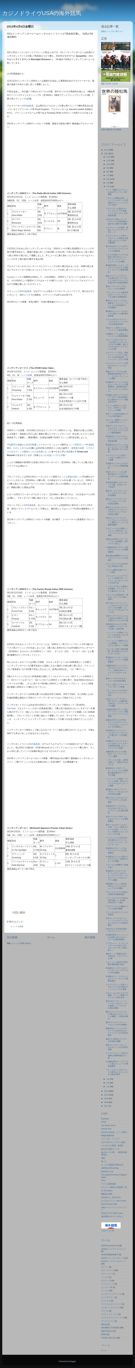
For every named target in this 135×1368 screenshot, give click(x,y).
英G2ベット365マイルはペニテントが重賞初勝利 (117, 329)
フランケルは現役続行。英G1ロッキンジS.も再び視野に (117, 597)
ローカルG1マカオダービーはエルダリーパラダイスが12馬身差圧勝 (117, 321)
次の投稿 (12, 937)
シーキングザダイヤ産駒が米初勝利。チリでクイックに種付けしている (117, 588)
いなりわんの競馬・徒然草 (112, 1145)
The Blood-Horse (108, 1125)
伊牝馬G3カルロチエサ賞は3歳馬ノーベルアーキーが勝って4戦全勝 (116, 626)
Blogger (72, 1361)
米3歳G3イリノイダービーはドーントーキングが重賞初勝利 (117, 978)
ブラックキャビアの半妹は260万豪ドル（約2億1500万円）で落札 (117, 900)
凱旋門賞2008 (107, 1331)
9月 (108, 168)
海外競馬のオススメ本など (112, 1216)
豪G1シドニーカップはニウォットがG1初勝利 (116, 287)
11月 (108, 160)
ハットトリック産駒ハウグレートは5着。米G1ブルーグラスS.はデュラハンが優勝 (117, 782)
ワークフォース (107, 1321)
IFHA (103, 1180)
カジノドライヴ (107, 1270)
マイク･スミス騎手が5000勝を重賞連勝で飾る (117, 963)
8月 (108, 172)
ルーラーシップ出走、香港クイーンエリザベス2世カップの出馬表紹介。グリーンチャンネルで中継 (117, 356)
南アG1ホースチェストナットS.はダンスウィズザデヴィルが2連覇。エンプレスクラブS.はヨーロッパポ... (117, 607)
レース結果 (33, 200)
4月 (108, 186)
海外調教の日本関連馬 (110, 1328)
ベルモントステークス (110, 1307)
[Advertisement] (38, 45)
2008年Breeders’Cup (110, 1246)
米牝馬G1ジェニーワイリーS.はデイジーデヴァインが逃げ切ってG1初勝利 (117, 733)
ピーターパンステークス (111, 1294)
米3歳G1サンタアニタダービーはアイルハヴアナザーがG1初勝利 (117, 970)
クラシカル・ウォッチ (110, 1139)
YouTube (11, 708)
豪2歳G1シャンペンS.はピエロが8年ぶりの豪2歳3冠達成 (117, 313)
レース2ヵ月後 (58, 455)
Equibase (105, 1119)
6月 (108, 179)
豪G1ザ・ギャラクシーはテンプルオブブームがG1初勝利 (116, 493)
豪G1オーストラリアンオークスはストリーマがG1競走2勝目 (116, 501)
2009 (106, 1098)
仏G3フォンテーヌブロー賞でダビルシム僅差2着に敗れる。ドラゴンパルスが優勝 (117, 702)
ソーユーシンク (107, 1284)
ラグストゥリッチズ (109, 1314)
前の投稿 (90, 937)
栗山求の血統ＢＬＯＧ (110, 1149)
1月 (108, 1086)
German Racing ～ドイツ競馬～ (114, 1132)
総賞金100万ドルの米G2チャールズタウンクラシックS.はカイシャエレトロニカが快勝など (117, 723)
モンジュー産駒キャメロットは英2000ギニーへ (117, 421)
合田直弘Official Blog (110, 1168)
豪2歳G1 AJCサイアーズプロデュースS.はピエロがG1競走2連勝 (117, 791)
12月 (108, 157)
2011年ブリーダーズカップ (112, 1258)
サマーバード (106, 1274)
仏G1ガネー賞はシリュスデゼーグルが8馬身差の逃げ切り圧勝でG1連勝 (116, 221)
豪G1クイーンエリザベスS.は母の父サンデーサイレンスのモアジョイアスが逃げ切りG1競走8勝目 (117, 279)
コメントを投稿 (16, 926)
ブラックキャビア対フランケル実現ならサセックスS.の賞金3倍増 (117, 1072)
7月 (108, 175)
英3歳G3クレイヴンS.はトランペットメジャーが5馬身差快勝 (117, 438)
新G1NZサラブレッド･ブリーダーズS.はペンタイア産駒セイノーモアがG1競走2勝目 (117, 1004)
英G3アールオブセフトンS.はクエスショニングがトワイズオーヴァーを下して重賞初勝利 (117, 429)
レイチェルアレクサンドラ (112, 1318)
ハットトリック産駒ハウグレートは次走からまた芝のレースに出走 (117, 634)
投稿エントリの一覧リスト (112, 31)
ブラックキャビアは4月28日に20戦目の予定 (116, 565)
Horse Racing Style (109, 1204)
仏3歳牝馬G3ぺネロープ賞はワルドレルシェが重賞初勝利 (117, 549)
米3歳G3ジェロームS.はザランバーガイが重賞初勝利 (117, 465)
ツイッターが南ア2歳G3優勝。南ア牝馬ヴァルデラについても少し (117, 651)
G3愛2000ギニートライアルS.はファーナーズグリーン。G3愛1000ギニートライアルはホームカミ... (117, 670)
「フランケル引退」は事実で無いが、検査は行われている (117, 762)
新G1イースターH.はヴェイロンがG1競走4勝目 (116, 679)
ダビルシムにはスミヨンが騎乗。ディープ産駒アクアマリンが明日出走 (117, 995)
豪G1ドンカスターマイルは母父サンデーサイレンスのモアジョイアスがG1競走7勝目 (117, 510)
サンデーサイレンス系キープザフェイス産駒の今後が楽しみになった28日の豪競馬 (117, 239)
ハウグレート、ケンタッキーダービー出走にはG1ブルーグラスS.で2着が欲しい (117, 946)
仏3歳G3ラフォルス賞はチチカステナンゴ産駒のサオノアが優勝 (117, 859)
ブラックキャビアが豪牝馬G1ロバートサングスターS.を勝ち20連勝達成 (117, 294)
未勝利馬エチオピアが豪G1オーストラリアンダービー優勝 (116, 754)
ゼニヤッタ (105, 1280)
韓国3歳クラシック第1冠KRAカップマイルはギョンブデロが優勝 (116, 886)
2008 (106, 1102)
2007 (106, 1106)
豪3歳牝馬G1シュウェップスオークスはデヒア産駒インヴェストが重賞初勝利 (117, 268)
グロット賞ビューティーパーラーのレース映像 (117, 685)
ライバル (105, 1311)
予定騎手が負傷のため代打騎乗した (24, 445)
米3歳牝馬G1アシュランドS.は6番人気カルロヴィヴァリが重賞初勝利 (117, 937)
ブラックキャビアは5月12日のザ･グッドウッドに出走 (116, 692)
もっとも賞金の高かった (70, 477)
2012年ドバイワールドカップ (113, 1261)
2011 (106, 1091)
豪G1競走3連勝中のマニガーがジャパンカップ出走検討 (117, 558)
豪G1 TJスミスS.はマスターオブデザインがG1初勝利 (117, 800)
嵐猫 (103, 1158)
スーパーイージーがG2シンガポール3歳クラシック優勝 (116, 457)
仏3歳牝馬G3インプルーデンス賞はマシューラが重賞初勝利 (117, 1063)
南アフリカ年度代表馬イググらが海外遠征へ (117, 415)
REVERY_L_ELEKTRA (111, 1197)
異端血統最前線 (107, 1135)
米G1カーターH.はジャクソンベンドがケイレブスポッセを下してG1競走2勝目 (117, 921)
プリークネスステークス (111, 1304)
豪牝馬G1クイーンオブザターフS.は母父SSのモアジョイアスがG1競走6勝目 (117, 1031)
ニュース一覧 (106, 1287)
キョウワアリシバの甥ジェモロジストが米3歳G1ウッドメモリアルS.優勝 (117, 987)
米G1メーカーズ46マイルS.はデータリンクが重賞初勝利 (117, 818)
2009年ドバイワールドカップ (113, 1249)
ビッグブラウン (107, 1297)
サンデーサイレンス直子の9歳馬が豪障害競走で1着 (117, 1055)
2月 (108, 1083)
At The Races (107, 1191)
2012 (106, 153)
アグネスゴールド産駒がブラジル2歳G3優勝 (117, 907)
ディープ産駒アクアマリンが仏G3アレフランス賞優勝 (117, 192)
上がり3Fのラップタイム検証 (113, 1142)
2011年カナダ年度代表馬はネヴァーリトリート (116, 930)
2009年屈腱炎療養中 (109, 1255)
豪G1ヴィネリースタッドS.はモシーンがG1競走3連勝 (117, 1047)
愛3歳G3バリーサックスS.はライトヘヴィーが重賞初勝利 (117, 659)
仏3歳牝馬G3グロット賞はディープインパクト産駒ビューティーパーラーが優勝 (117, 712)
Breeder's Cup (107, 1171)
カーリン (105, 1267)
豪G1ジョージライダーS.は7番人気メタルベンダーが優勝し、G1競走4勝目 (117, 1015)
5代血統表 (28, 106)
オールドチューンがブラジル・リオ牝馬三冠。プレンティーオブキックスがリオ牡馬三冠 (117, 579)
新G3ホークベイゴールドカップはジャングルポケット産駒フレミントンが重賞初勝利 (117, 521)
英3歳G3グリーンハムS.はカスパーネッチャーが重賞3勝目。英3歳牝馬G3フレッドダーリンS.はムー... (117, 386)
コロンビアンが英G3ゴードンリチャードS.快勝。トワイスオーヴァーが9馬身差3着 (117, 212)
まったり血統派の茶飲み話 (112, 1165)
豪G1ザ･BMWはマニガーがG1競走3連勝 (116, 1040)
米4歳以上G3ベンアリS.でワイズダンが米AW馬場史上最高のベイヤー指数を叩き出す (117, 398)
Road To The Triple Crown (112, 1213)
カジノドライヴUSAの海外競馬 (41, 13)
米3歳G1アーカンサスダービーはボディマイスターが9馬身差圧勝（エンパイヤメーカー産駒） (117, 744)
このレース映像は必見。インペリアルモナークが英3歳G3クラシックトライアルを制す (117, 201)
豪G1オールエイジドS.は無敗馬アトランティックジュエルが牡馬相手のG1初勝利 (117, 304)
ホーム (51, 937)
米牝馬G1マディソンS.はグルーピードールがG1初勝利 (116, 850)
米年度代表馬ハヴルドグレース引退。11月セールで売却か (117, 484)
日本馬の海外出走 (108, 1338)
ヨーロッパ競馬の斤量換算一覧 (114, 1187)
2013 (106, 150)
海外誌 (104, 1324)
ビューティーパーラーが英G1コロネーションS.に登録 (117, 365)
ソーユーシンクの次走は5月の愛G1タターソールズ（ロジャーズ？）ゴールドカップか (117, 841)
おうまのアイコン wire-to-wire (113, 1201)
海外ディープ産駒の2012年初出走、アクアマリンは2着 (117, 956)
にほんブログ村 (107, 1231)
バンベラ (105, 1291)
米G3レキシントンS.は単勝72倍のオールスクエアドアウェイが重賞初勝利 (117, 475)
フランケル (105, 1301)
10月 (108, 164)
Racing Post (106, 1129)
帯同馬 (104, 1334)
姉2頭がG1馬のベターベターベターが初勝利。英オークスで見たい (117, 541)
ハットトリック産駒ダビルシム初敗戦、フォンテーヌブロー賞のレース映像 (117, 643)
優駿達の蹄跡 (106, 1194)
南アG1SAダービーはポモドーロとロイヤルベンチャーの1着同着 (117, 248)
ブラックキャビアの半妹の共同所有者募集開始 (117, 893)
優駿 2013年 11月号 (109, 84)
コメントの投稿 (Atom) (21, 943)
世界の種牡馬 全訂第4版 (111, 130)
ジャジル (105, 1277)
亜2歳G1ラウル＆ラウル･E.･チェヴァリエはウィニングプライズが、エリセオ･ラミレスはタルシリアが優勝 (117, 875)
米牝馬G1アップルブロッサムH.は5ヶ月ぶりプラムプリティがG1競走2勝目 (117, 809)
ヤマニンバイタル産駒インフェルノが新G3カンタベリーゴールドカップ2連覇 (117, 531)
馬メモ (104, 1161)
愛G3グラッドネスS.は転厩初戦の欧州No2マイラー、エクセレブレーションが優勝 (117, 374)
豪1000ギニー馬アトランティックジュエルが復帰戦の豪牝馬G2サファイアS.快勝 (117, 771)
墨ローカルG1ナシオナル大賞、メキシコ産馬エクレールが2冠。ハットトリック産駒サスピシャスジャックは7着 (117, 829)
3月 (108, 1079)
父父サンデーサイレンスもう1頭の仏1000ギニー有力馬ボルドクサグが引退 (117, 618)
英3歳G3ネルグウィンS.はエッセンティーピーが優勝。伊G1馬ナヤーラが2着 (117, 448)
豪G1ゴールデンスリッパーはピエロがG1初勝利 (116, 1023)
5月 (108, 183)
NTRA (103, 1122)
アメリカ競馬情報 (108, 1184)
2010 (106, 1095)
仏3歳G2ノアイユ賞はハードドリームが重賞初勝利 (117, 335)
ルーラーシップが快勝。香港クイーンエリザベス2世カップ (117, 229)
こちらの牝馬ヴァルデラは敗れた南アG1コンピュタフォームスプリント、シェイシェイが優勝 (117, 258)
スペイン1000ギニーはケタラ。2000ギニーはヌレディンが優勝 (116, 407)
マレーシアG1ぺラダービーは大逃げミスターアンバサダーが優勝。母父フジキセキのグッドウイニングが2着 (117, 344)
